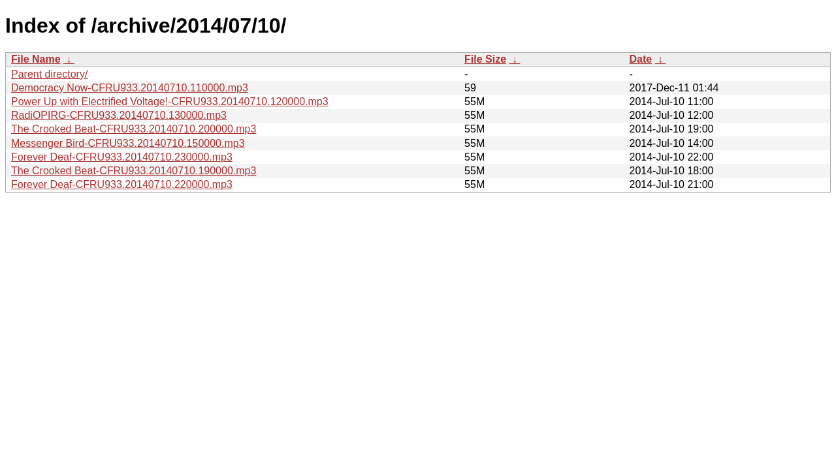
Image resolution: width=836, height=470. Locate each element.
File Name (36, 59)
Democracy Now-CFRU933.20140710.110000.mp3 (129, 87)
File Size (485, 59)
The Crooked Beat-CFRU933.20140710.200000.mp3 (133, 128)
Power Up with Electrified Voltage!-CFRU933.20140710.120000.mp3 (170, 101)
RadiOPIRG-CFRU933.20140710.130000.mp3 (119, 115)
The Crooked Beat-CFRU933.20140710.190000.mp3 (133, 170)
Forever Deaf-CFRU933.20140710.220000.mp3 (122, 184)
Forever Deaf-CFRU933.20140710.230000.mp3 (122, 157)
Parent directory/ (49, 74)
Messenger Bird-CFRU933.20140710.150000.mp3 (128, 143)
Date (640, 59)
